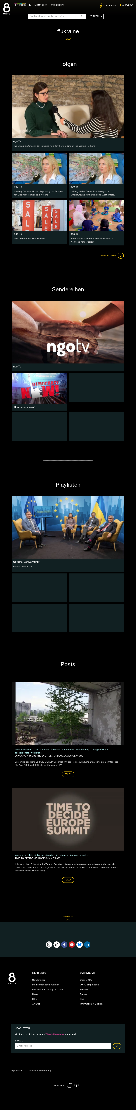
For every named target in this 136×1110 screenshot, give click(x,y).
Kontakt (84, 989)
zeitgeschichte (100, 749)
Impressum (16, 1070)
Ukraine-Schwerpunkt (26, 561)
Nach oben (68, 919)
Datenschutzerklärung (39, 1070)
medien (45, 749)
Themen (96, 16)
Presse (83, 994)
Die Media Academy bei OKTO (48, 989)
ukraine (56, 749)
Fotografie (37, 752)
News (35, 994)
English (50, 855)
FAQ (82, 999)
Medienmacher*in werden (45, 984)
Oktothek (20, 5)
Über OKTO (86, 979)
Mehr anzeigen (112, 255)
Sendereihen (39, 979)
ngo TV (18, 186)
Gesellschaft (22, 752)
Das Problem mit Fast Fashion (29, 238)
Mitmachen (41, 5)
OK (117, 1046)
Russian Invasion (79, 855)
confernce (63, 855)
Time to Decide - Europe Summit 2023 (37, 857)
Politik (30, 855)
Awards (36, 1003)
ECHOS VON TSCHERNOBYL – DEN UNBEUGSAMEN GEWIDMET (50, 755)
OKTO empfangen (89, 984)
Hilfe (34, 999)
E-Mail (19, 1040)
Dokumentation (23, 749)
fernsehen (68, 749)
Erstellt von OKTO (22, 566)
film (36, 749)
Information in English (91, 1003)
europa (20, 855)
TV (31, 5)
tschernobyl (83, 749)
